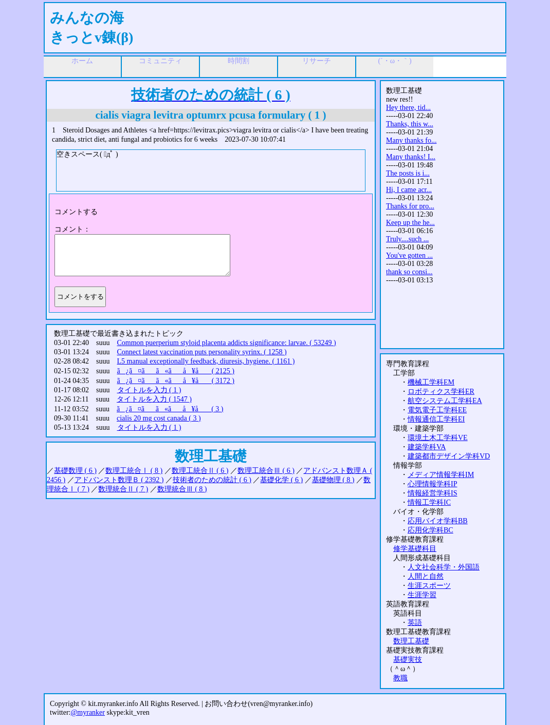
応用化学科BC (430, 530)
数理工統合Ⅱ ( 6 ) (200, 470)
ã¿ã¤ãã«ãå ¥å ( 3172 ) (176, 381)
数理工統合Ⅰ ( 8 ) (133, 470)
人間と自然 (426, 576)
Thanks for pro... (410, 206)
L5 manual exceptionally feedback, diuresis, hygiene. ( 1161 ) (206, 361)
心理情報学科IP (432, 484)
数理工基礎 (411, 641)
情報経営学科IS (432, 493)
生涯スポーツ (429, 585)
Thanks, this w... (409, 124)
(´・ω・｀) (394, 61)
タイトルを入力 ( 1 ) (149, 390)
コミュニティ (160, 61)
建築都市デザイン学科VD (449, 456)
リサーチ (316, 61)
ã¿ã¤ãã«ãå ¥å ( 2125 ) (176, 371)
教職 (400, 678)
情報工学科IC (429, 502)
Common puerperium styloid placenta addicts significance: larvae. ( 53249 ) (226, 343)
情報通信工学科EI (436, 419)
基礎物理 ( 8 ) (333, 480)
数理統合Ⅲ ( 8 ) (182, 489)
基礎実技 (407, 659)
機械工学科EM (431, 382)
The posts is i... (408, 173)
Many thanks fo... (411, 140)
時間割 (238, 61)
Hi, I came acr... (409, 190)
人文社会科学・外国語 (444, 567)
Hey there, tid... (408, 107)
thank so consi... (409, 272)
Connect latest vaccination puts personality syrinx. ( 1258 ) (202, 352)
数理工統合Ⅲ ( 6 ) (266, 470)
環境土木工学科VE (438, 438)
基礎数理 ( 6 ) (75, 470)
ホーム (82, 61)
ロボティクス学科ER (441, 391)
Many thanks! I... (410, 157)
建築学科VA (427, 447)
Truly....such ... (407, 239)
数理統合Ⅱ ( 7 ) (123, 489)
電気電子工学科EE (437, 410)
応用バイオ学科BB (438, 521)
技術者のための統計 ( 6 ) (212, 480)
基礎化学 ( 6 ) (281, 480)
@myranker (87, 712)
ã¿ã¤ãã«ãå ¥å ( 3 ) (170, 409)
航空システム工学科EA (445, 401)
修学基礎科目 (414, 548)
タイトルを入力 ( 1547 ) (154, 399)
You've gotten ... (409, 255)
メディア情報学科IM (441, 475)
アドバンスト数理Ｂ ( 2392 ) (119, 480)
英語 (415, 622)
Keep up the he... (410, 222)
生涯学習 (422, 595)
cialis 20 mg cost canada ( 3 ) (159, 418)
